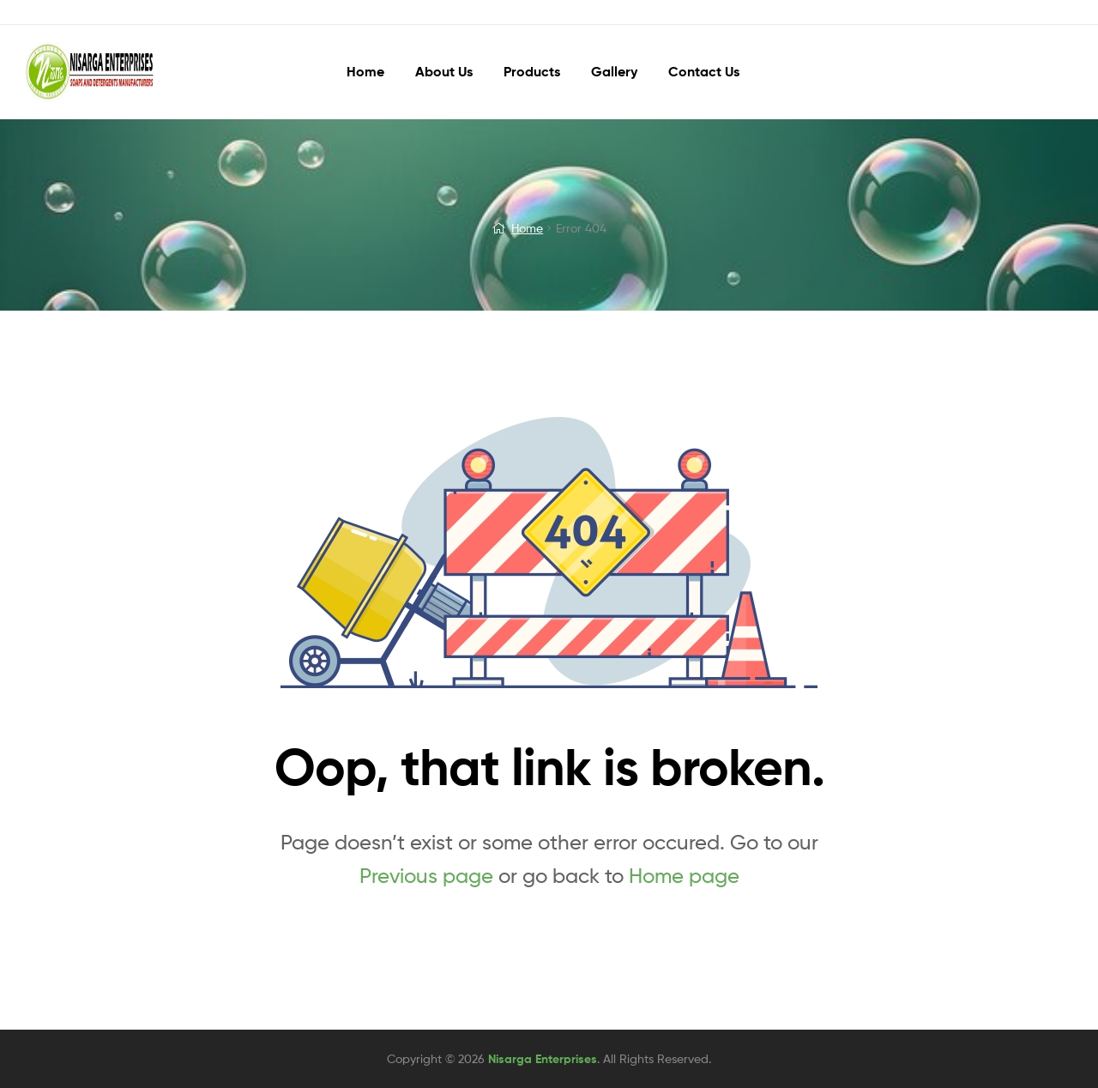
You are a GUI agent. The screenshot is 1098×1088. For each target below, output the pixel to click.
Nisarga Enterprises (542, 1059)
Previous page (426, 875)
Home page (684, 875)
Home (527, 228)
